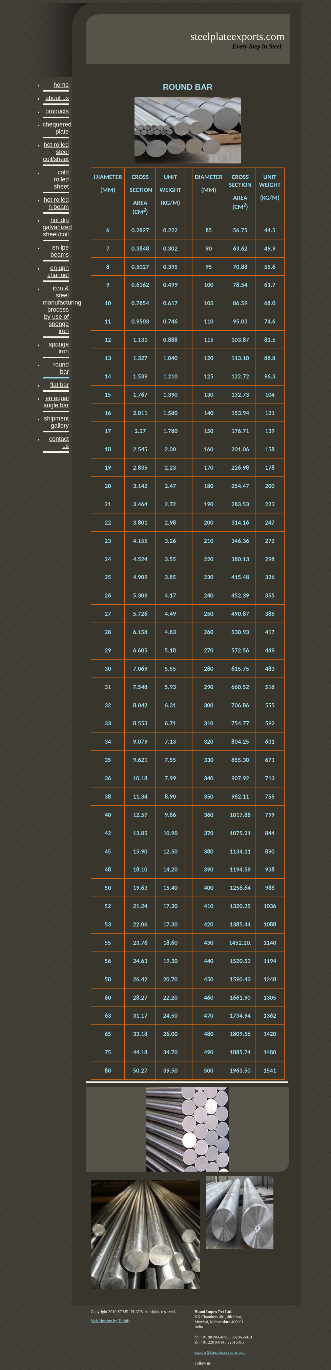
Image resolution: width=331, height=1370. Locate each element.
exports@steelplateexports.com (220, 1352)
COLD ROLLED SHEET (61, 179)
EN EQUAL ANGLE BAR (56, 402)
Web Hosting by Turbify (110, 1320)
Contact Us (59, 442)
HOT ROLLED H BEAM (56, 203)
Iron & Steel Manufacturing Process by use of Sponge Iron (56, 309)
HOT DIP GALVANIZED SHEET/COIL (56, 227)
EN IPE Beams (59, 251)
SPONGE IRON (59, 348)
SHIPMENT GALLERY (56, 422)
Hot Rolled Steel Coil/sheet (56, 151)
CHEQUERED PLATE (56, 128)
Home (61, 84)
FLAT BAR (59, 384)
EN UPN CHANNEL (58, 271)
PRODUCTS (57, 111)
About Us (57, 98)
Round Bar (61, 368)
